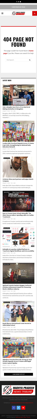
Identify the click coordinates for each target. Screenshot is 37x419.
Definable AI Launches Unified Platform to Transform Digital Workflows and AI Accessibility (18, 250)
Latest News (7, 80)
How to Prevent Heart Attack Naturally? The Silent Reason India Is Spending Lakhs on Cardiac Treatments (18, 215)
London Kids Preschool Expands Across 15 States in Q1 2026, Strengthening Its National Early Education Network (18, 145)
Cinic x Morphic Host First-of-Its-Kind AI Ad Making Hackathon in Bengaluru (16, 108)
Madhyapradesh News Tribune (23, 417)
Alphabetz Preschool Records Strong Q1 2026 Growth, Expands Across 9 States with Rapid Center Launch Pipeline (17, 361)
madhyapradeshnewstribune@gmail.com (21, 402)
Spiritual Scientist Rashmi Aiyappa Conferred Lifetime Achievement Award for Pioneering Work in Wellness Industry (17, 287)
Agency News (6, 86)
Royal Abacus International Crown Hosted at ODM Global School (17, 324)
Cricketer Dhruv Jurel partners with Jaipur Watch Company (18, 180)
